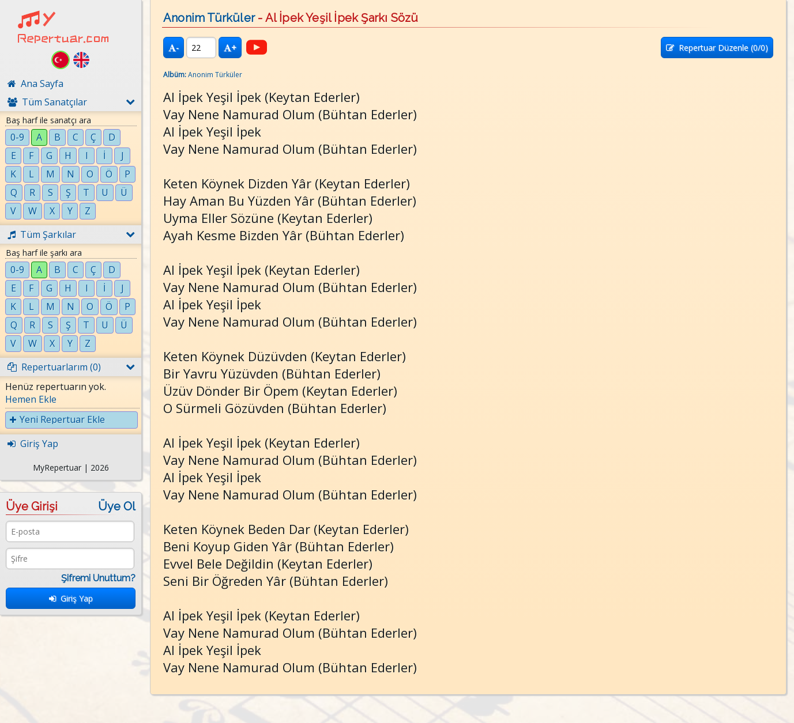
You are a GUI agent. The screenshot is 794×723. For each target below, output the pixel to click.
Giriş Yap (71, 598)
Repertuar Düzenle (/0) (717, 47)
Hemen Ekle (31, 399)
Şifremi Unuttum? (98, 578)
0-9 (17, 137)
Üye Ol (117, 506)
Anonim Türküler (209, 18)
